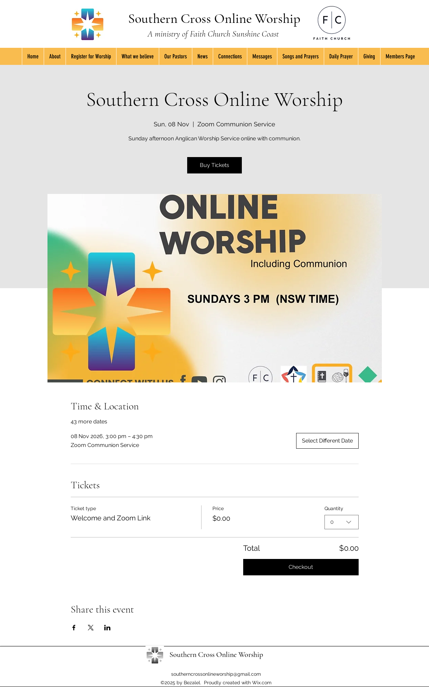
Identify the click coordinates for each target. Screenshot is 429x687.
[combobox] (341, 522)
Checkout (301, 567)
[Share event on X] (90, 627)
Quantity (333, 508)
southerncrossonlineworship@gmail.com (216, 674)
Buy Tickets (214, 165)
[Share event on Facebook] (74, 627)
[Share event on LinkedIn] (107, 627)
